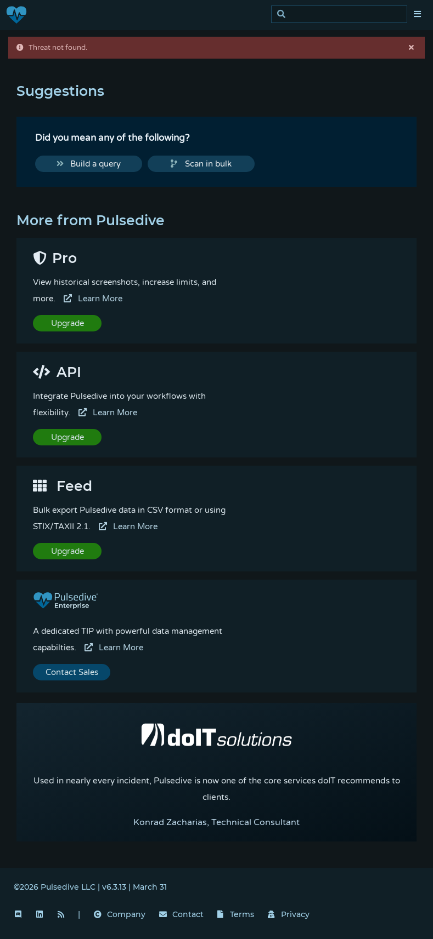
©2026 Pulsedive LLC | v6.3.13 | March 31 (90, 887)
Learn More (93, 299)
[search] (342, 14)
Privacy (289, 914)
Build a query (89, 164)
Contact (181, 914)
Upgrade (67, 323)
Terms (236, 914)
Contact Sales (72, 672)
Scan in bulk (201, 164)
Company (119, 914)
